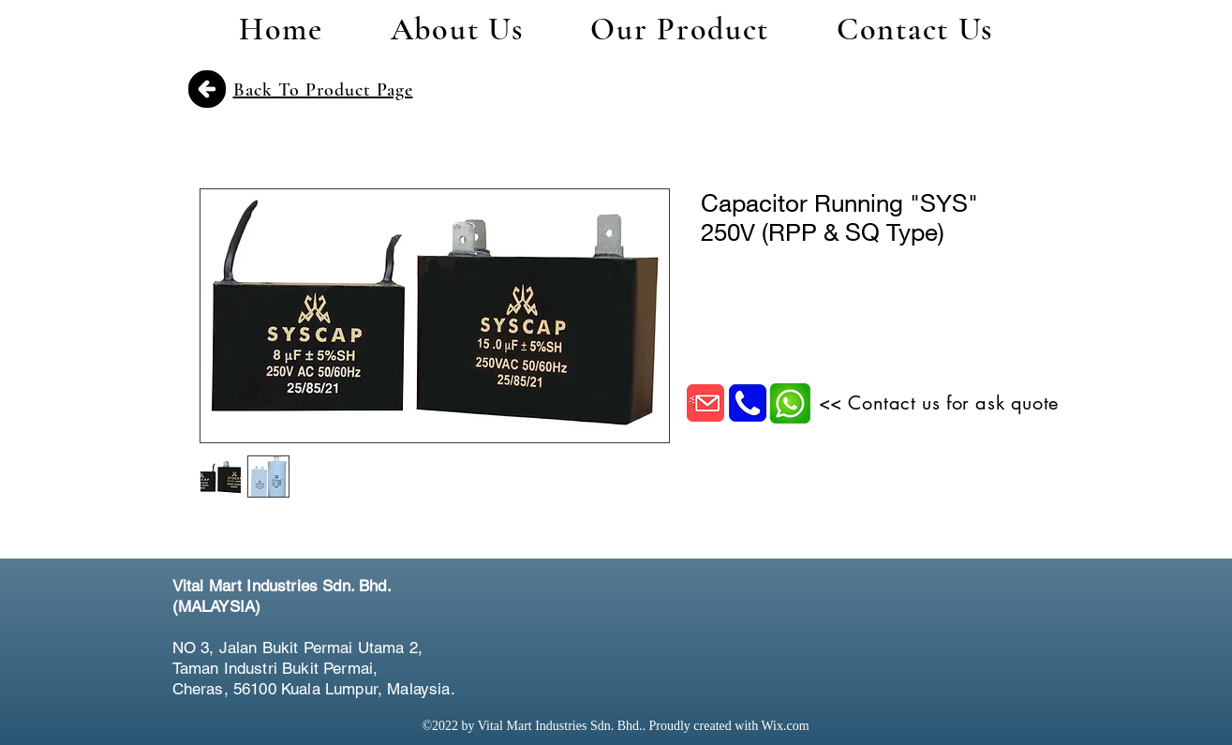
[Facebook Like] (950, 608)
